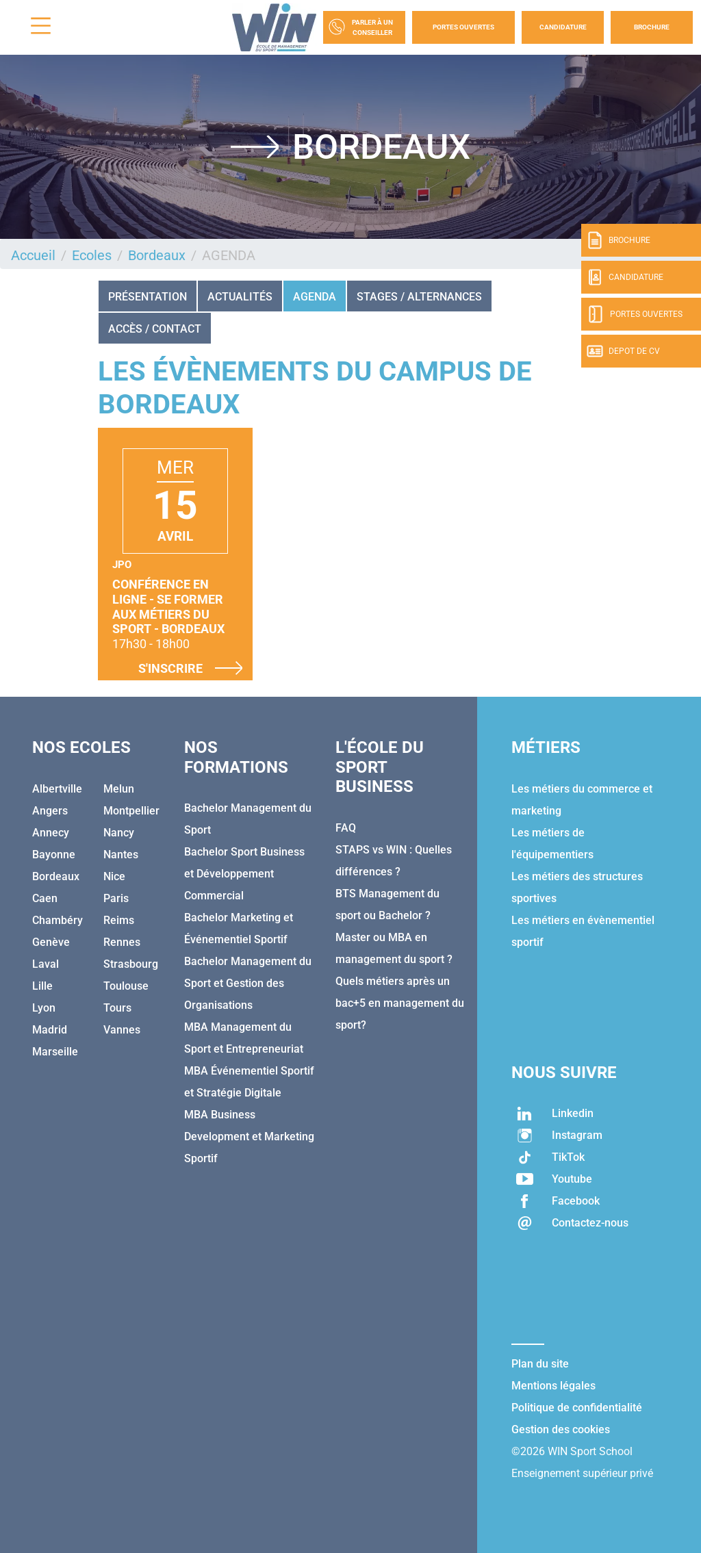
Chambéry (57, 920)
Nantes (120, 854)
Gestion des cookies (560, 1429)
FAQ (345, 827)
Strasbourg (130, 964)
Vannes (121, 1029)
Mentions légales (553, 1385)
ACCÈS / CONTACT (154, 328)
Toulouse (126, 985)
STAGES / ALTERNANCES (419, 296)
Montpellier (131, 810)
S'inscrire (190, 668)
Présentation (147, 296)
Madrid (49, 1029)
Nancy (118, 832)
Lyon (43, 1007)
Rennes (121, 942)
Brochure (652, 27)
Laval (45, 964)
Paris (116, 898)
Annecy (50, 832)
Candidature (563, 27)
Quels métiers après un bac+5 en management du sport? (399, 1003)
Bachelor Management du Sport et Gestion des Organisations (247, 983)
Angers (50, 810)
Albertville (57, 788)
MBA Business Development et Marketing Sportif (249, 1136)
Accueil (33, 255)
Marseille (55, 1051)
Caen (45, 898)
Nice (114, 876)
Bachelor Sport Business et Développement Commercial (244, 873)
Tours (117, 1007)
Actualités (239, 296)
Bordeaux (157, 255)
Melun (118, 788)
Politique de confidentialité (576, 1407)
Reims (118, 920)
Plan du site (540, 1363)
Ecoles (92, 255)
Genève (51, 942)
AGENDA (314, 296)
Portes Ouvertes (463, 27)
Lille (42, 985)
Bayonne (53, 854)
